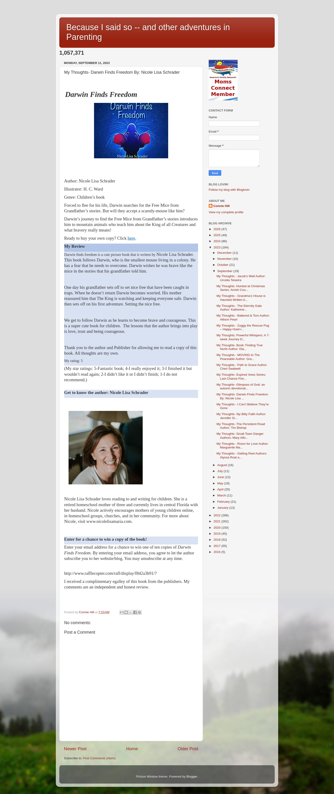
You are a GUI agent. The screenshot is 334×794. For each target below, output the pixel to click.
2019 (217, 533)
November (225, 258)
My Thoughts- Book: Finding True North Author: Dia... (240, 347)
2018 (217, 539)
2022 (217, 515)
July (220, 471)
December (225, 252)
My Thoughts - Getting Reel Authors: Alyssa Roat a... (242, 455)
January (223, 507)
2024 (217, 241)
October (223, 265)
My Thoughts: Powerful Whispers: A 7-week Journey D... (243, 337)
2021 (217, 521)
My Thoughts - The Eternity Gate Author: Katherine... (239, 307)
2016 (217, 552)
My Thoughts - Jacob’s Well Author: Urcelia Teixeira (241, 278)
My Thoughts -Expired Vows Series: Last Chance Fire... (241, 376)
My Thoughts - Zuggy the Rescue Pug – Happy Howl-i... (243, 327)
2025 (217, 235)
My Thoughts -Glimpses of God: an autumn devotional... (241, 386)
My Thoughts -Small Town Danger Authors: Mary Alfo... (240, 435)
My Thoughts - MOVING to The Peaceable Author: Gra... (238, 356)
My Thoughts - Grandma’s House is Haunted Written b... (241, 297)
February (224, 501)
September (225, 271)
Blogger (191, 776)
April (220, 489)
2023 (217, 247)
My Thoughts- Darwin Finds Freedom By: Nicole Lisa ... (242, 396)
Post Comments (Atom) (99, 758)
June (221, 477)
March (222, 495)
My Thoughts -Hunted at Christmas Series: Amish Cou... (241, 288)
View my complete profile (226, 212)
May (220, 483)
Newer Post (75, 748)
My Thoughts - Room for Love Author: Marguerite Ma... (243, 445)
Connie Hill (221, 206)
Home (132, 748)
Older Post (188, 748)
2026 (217, 229)
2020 (217, 527)
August (222, 465)
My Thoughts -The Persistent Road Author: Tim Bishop (241, 425)
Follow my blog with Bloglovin (229, 189)
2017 (217, 546)
